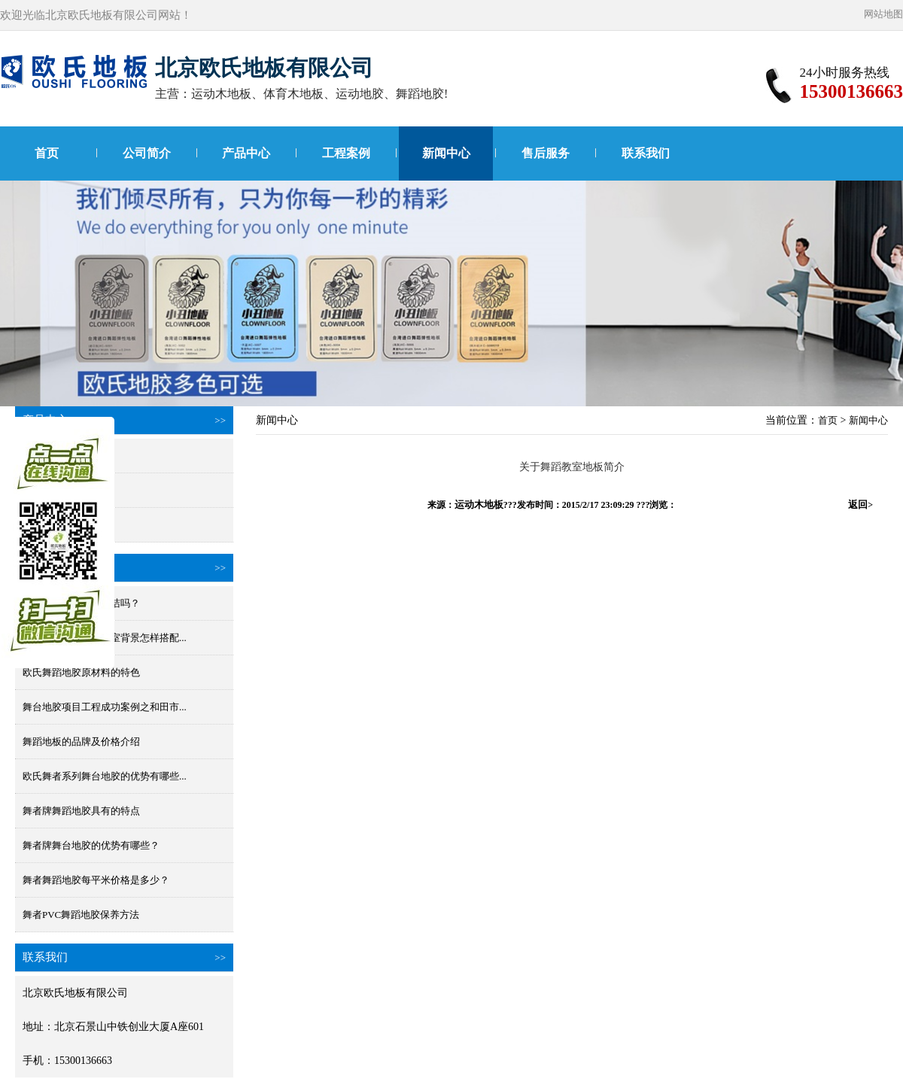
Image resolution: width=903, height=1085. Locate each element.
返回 (860, 504)
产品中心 (246, 153)
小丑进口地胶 (52, 524)
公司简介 (147, 153)
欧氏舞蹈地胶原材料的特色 (81, 672)
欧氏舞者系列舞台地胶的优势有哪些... (105, 776)
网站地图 (883, 14)
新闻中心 (446, 153)
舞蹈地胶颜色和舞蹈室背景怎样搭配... (105, 637)
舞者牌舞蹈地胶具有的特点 (81, 810)
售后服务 (545, 153)
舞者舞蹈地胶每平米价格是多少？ (96, 880)
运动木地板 (479, 504)
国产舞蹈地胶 (52, 490)
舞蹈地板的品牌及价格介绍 (81, 741)
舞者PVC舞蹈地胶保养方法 (81, 914)
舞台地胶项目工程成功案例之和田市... (105, 707)
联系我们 (646, 153)
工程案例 (346, 153)
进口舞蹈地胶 (52, 455)
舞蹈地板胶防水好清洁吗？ (81, 603)
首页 (47, 153)
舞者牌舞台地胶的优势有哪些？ (91, 845)
